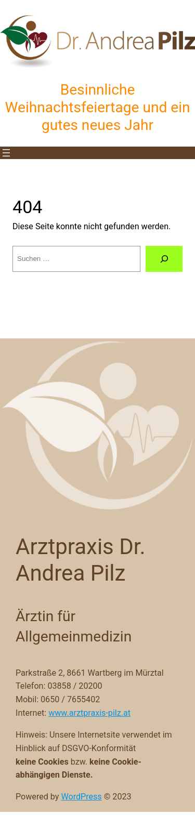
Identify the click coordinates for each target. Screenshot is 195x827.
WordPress (81, 797)
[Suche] (164, 259)
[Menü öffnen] (6, 153)
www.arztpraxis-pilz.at (89, 713)
